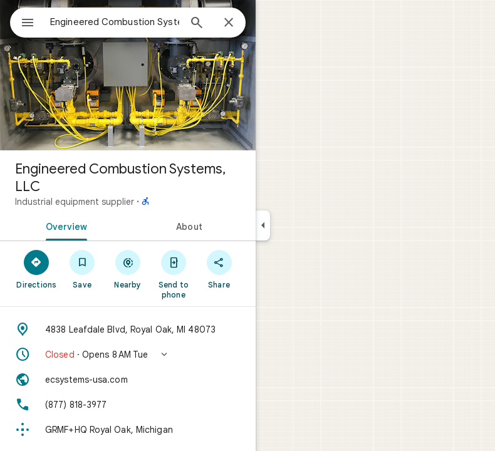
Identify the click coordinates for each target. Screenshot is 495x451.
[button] (128, 354)
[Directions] (37, 268)
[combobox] (114, 21)
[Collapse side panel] (263, 225)
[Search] (197, 24)
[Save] (82, 268)
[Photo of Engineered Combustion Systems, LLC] (128, 75)
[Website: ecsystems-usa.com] (128, 379)
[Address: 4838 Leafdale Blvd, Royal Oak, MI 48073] (128, 329)
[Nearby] (128, 268)
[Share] (219, 268)
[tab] (64, 225)
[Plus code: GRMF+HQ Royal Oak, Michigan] (128, 429)
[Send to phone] (173, 273)
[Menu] (27, 24)
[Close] (229, 23)
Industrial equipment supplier (74, 201)
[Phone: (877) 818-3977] (128, 404)
